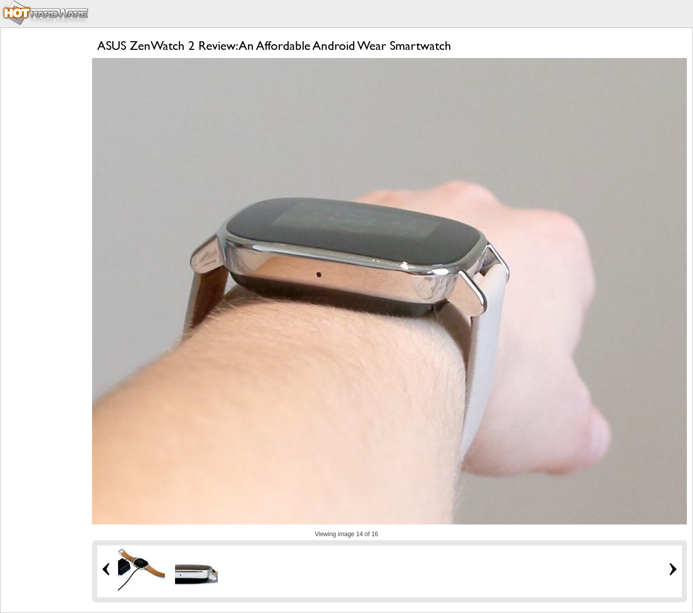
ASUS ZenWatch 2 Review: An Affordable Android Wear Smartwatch (274, 45)
